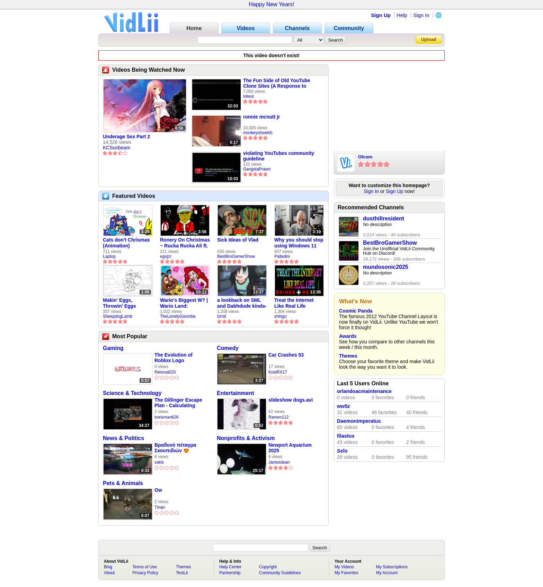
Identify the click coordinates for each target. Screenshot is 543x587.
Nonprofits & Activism (246, 438)
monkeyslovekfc (258, 132)
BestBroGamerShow (236, 256)
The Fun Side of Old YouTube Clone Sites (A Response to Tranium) (276, 83)
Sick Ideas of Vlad (237, 240)
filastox (346, 436)
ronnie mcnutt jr (261, 117)
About (109, 572)
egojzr (165, 256)
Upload (428, 39)
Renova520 (165, 372)
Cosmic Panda (355, 311)
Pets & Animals (123, 483)
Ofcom (365, 156)
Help (402, 15)
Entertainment (235, 393)
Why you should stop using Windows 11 (298, 242)
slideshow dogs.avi (290, 400)
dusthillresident (383, 218)
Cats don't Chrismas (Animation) (126, 242)
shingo (280, 316)
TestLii (182, 572)
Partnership (229, 572)
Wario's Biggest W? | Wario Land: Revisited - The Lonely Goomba (184, 303)
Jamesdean (279, 462)
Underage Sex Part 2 (126, 136)
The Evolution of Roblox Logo (173, 357)
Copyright (268, 566)
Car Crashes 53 (286, 355)
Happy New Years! (271, 4)
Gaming (113, 348)
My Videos (344, 566)
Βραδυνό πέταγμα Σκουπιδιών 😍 (175, 447)
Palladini (282, 256)
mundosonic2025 (385, 267)
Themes (348, 356)
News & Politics (123, 438)
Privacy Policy (145, 572)
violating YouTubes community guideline (278, 155)
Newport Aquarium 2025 (290, 447)
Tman (159, 507)
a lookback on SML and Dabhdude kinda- (241, 303)
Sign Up (381, 15)
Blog (108, 566)
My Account (387, 572)
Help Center (230, 566)
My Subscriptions (392, 566)
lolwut (248, 96)
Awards (347, 336)
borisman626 (166, 417)
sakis (159, 462)
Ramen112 (278, 417)
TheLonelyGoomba (177, 316)
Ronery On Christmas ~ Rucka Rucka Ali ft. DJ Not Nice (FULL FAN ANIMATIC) (185, 243)
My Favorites (346, 572)
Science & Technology (132, 393)
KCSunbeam (116, 147)
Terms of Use (144, 566)
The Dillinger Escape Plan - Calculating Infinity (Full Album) (178, 403)
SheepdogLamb (117, 316)
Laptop (109, 256)
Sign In (421, 15)
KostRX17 (277, 372)
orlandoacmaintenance (364, 391)
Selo (342, 451)
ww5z (343, 406)
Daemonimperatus (359, 421)
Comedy (228, 348)
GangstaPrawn (256, 169)
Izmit (221, 316)
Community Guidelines (280, 572)
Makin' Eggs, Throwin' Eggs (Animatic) (119, 303)
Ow (158, 490)
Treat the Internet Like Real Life (294, 303)
